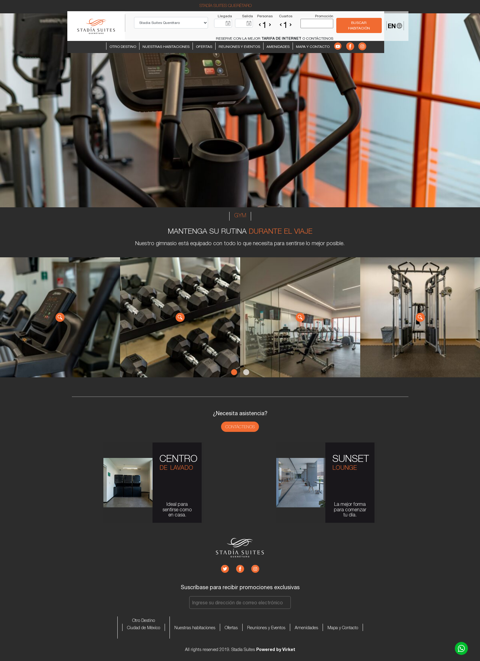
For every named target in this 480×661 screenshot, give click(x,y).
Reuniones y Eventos (239, 47)
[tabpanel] (60, 317)
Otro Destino (122, 47)
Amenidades (278, 47)
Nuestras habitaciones (166, 47)
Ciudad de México (143, 627)
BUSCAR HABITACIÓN (359, 25)
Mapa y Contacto (313, 47)
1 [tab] (234, 372)
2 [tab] (246, 372)
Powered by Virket (275, 649)
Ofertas (204, 47)
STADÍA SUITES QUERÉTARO (226, 5)
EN (395, 25)
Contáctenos (240, 426)
